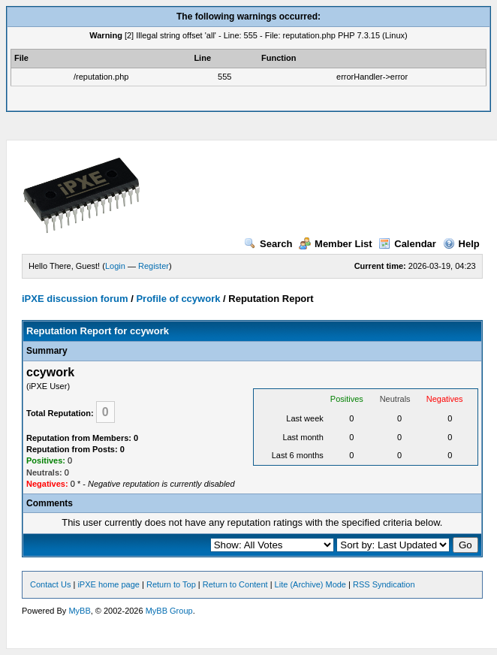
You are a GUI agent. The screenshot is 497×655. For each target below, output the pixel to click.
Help (461, 243)
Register (153, 265)
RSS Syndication (384, 584)
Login (115, 265)
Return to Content (235, 584)
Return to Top (171, 584)
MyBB (79, 610)
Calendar (407, 243)
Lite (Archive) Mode (310, 584)
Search (268, 243)
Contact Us (50, 584)
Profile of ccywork (178, 298)
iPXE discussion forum (75, 298)
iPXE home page (108, 584)
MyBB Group (169, 610)
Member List (335, 243)
